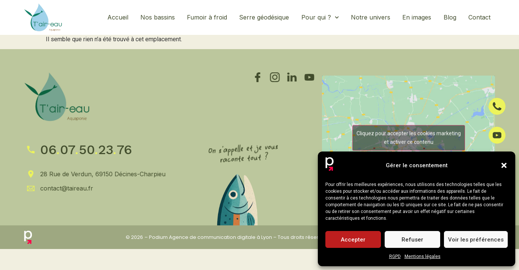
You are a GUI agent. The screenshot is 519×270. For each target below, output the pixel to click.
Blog (450, 17)
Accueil (117, 17)
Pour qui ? (320, 17)
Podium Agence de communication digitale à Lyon (210, 237)
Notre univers (370, 17)
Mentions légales (423, 256)
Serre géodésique (264, 17)
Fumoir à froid (207, 17)
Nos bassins (157, 17)
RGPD (395, 256)
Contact (479, 17)
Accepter (353, 239)
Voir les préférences (476, 239)
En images (416, 17)
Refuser (412, 239)
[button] (504, 165)
